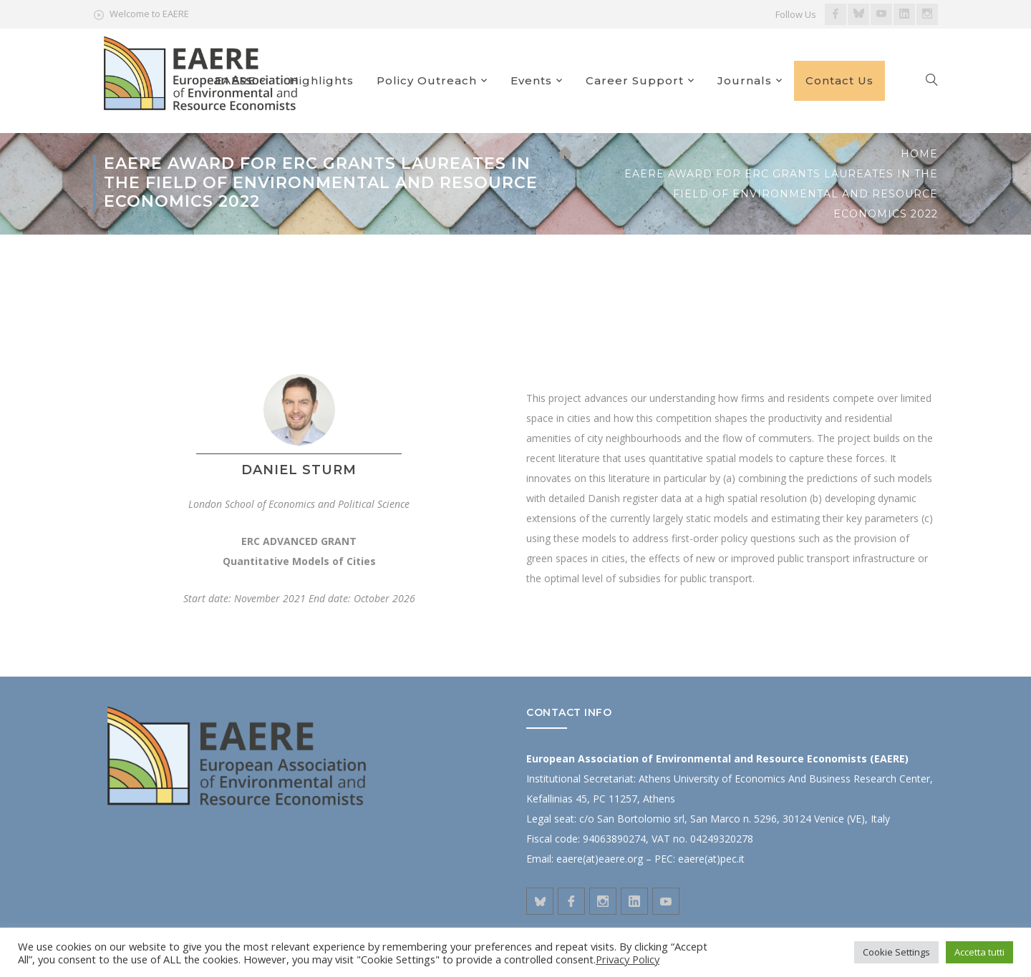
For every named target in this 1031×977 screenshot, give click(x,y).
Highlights (321, 80)
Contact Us (839, 80)
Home (919, 153)
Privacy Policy (627, 959)
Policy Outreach (427, 80)
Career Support (635, 80)
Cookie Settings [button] (896, 952)
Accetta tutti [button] (979, 952)
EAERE (235, 80)
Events (531, 80)
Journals (744, 80)
